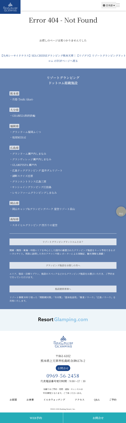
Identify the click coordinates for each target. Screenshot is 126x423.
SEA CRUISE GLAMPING (10, 7)
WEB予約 (36, 418)
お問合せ (98, 418)
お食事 (30, 399)
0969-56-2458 (63, 375)
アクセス (79, 399)
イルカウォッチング (54, 399)
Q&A (97, 399)
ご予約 (112, 399)
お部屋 (13, 399)
